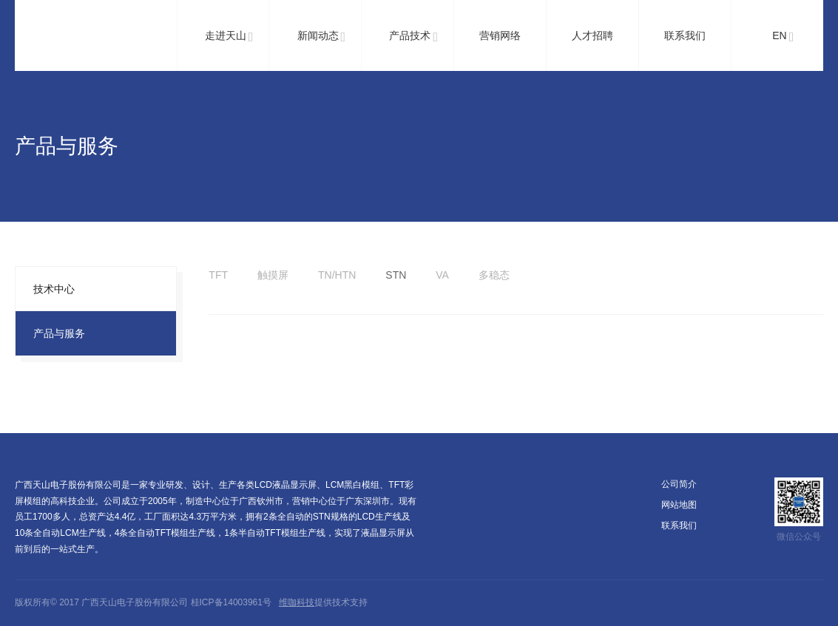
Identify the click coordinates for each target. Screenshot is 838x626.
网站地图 (679, 505)
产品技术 (413, 37)
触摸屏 (272, 275)
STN (395, 275)
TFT (218, 275)
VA (442, 275)
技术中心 (54, 289)
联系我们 (685, 35)
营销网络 (500, 35)
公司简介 (679, 484)
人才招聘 (592, 35)
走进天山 (229, 37)
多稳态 (494, 275)
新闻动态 (321, 37)
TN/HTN (337, 275)
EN (783, 37)
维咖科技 (296, 602)
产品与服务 (59, 333)
